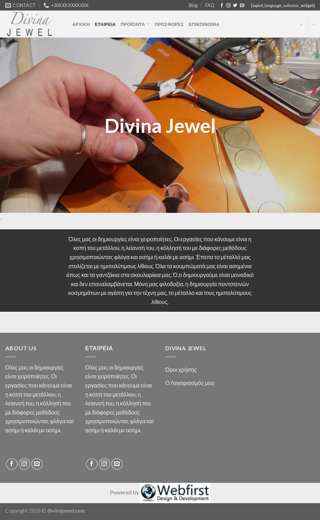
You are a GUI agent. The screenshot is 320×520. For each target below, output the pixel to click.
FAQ (209, 5)
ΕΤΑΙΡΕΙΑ (105, 24)
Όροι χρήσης (181, 369)
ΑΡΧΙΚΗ (81, 24)
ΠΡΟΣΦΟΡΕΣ (169, 24)
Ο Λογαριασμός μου (189, 382)
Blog (193, 5)
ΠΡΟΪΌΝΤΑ (135, 24)
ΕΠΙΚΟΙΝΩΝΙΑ (204, 24)
